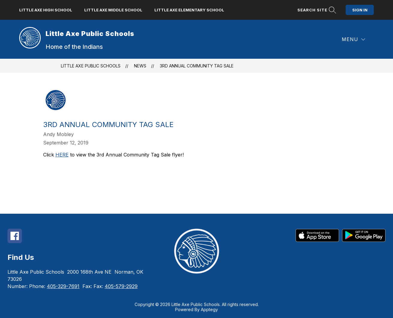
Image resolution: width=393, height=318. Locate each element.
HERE (62, 155)
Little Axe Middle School (113, 9)
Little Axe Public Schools (91, 65)
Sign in (360, 9)
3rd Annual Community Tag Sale (197, 65)
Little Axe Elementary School (189, 9)
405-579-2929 (121, 286)
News (140, 65)
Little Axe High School (45, 9)
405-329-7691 (63, 286)
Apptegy (209, 309)
